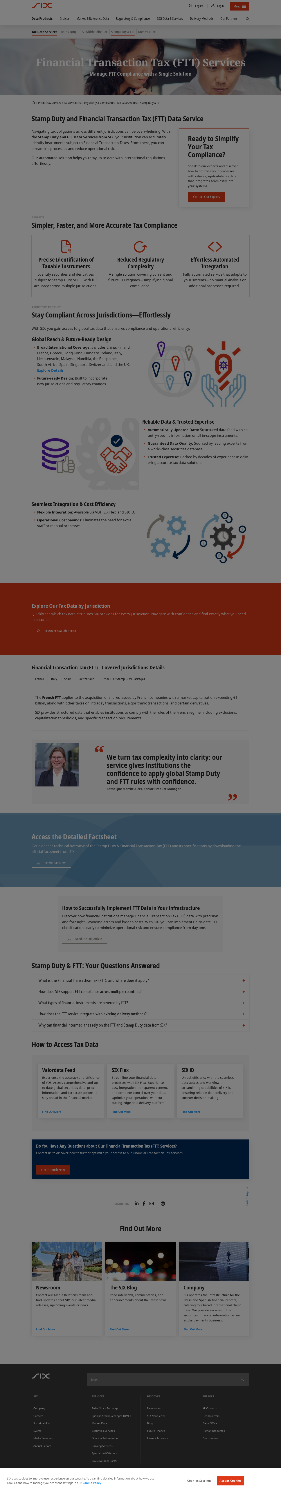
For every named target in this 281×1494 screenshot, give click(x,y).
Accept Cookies (231, 1481)
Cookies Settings (199, 1481)
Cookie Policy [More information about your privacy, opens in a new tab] (92, 1483)
